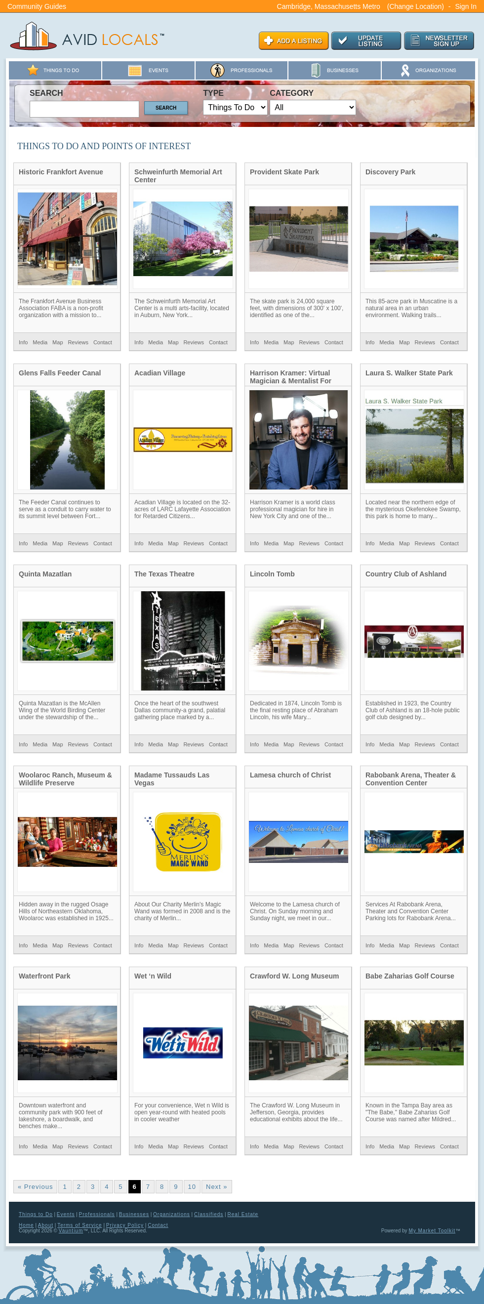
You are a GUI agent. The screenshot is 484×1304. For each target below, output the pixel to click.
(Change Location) (415, 6)
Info (23, 342)
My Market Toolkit (431, 1230)
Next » (217, 1186)
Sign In (466, 6)
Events (66, 1214)
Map (57, 342)
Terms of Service (79, 1225)
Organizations (171, 1214)
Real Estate (242, 1214)
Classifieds (208, 1214)
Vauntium (71, 1230)
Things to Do (36, 1214)
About (45, 1225)
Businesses (134, 1214)
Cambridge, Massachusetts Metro (328, 6)
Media (40, 342)
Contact (102, 342)
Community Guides (36, 6)
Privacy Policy (125, 1225)
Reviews (78, 342)
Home (26, 1225)
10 (192, 1186)
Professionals (97, 1214)
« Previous (35, 1186)
